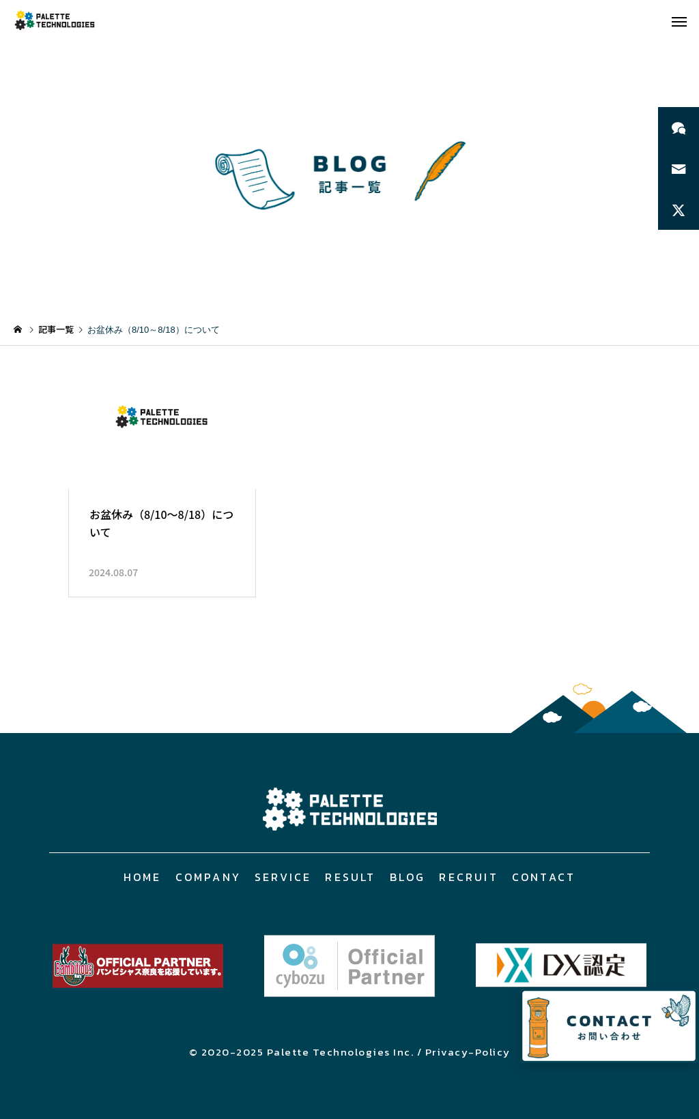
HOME (143, 877)
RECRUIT (468, 877)
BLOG (408, 877)
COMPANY (208, 877)
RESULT (350, 877)
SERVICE (283, 877)
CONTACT (543, 877)
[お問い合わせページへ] (609, 1026)
